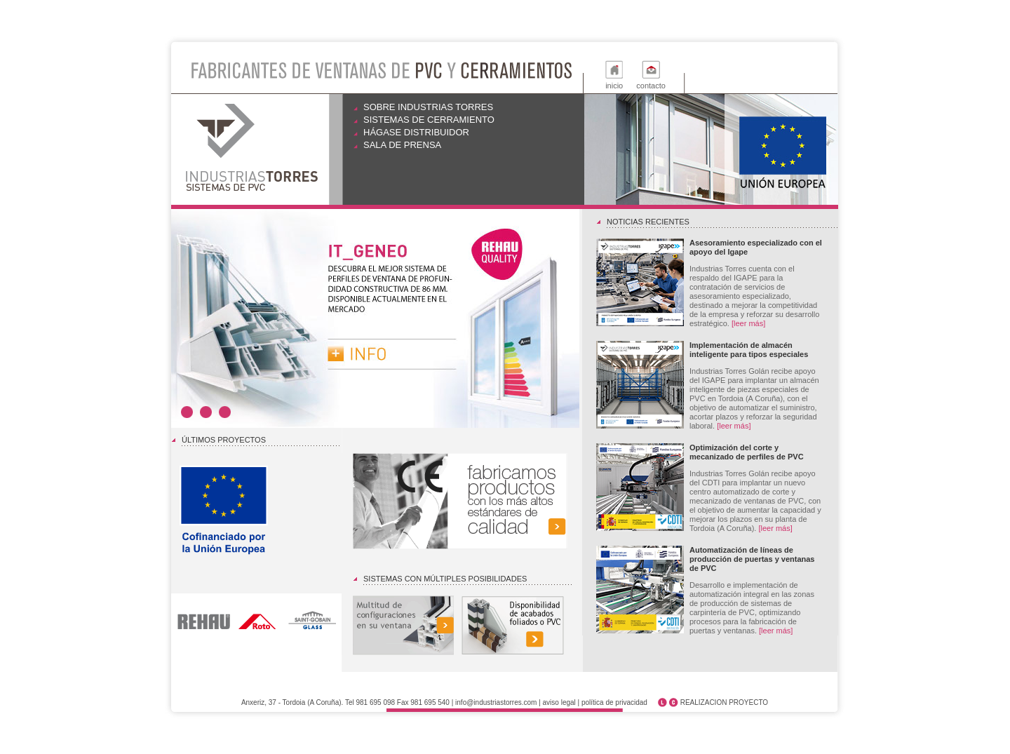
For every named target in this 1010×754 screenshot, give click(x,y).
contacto (651, 85)
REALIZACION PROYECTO (724, 702)
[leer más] (748, 323)
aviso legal (559, 702)
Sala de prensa (402, 145)
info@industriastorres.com (496, 702)
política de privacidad (614, 702)
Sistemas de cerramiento (428, 119)
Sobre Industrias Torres (428, 107)
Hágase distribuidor (416, 132)
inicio (614, 85)
